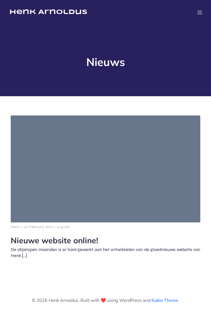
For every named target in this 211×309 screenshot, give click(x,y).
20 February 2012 (38, 227)
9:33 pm (63, 227)
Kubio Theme (164, 300)
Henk (15, 227)
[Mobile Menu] (199, 12)
